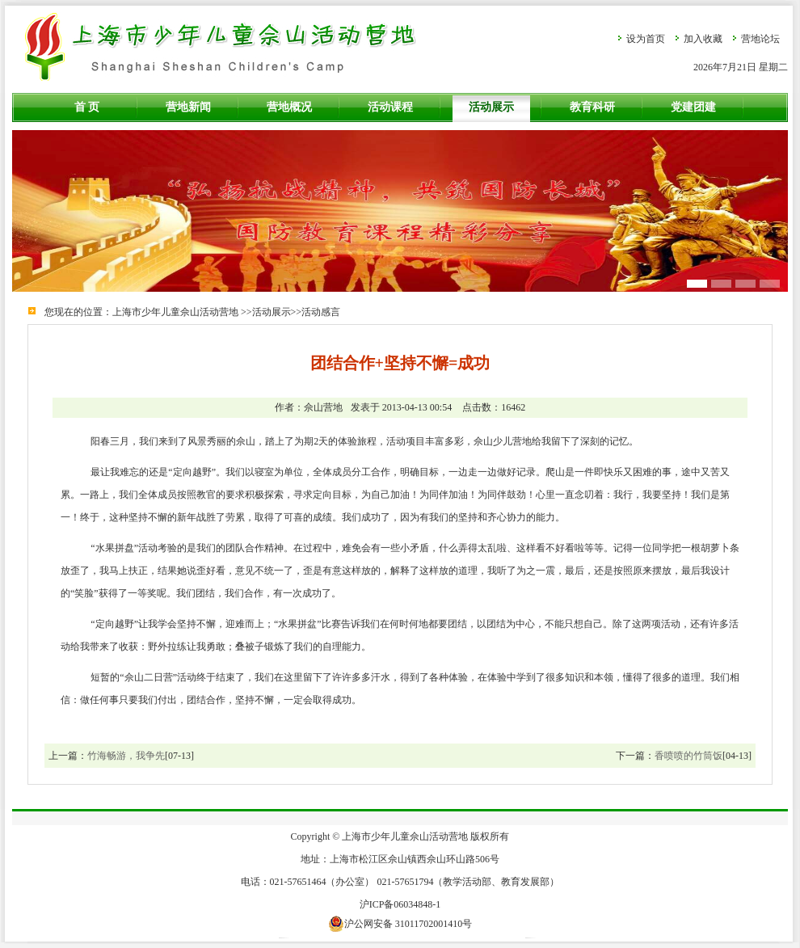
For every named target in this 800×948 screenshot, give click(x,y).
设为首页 (645, 38)
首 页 (87, 107)
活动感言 (320, 312)
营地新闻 (188, 107)
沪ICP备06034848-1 (400, 904)
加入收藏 (703, 38)
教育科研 (592, 107)
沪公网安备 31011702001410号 (400, 924)
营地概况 (289, 107)
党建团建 (693, 107)
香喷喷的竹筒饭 (688, 755)
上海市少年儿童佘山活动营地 (175, 312)
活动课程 (390, 107)
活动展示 (491, 107)
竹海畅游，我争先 (126, 755)
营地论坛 (760, 38)
